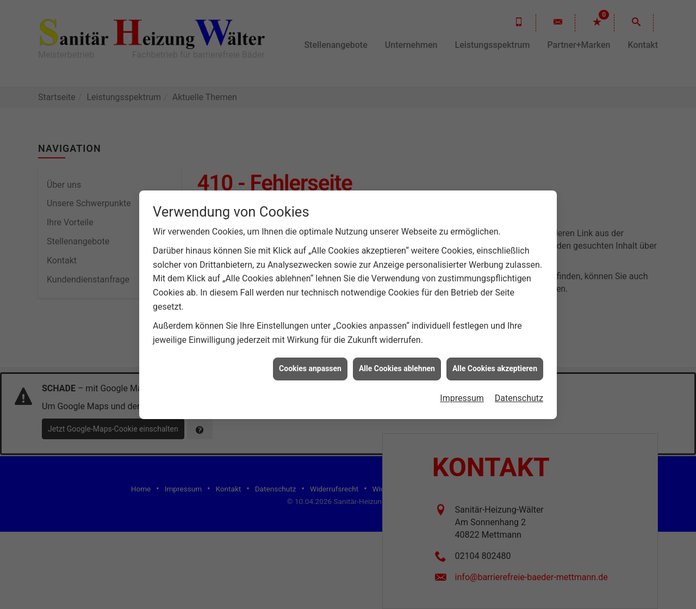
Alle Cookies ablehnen (397, 364)
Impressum (462, 394)
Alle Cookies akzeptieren (494, 364)
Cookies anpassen (310, 364)
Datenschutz (519, 394)
